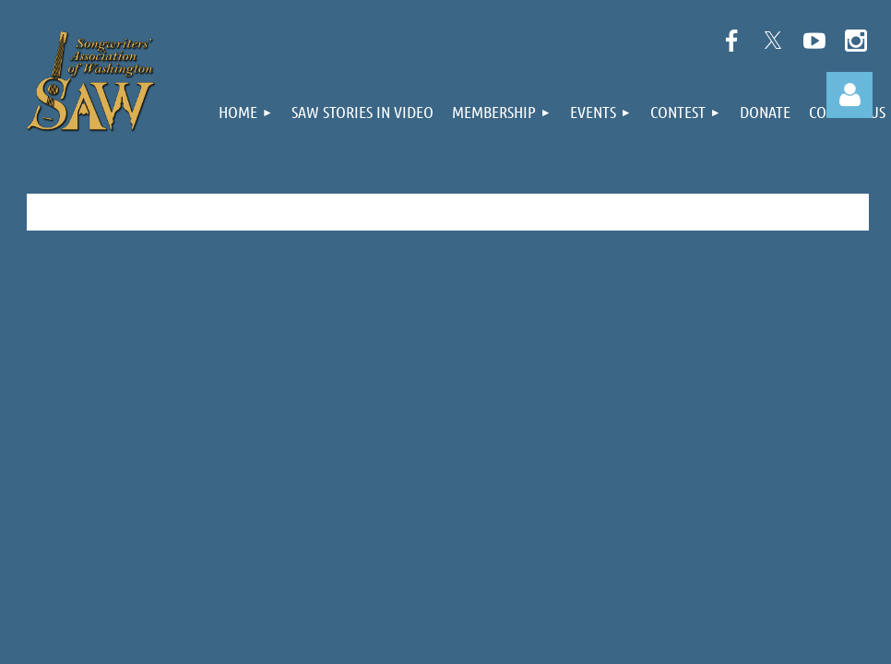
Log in (849, 95)
